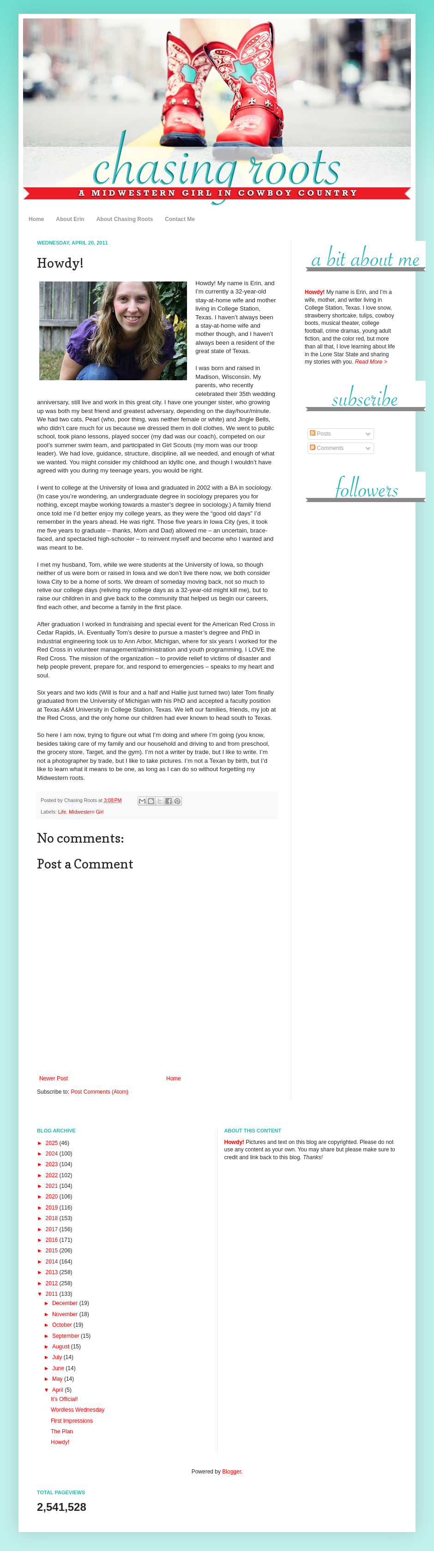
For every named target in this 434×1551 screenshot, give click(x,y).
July (58, 1357)
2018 (53, 1218)
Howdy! (60, 1442)
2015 (53, 1250)
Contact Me (180, 219)
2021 (53, 1186)
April (58, 1390)
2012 (53, 1283)
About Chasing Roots (124, 219)
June (59, 1368)
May (58, 1379)
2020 (53, 1196)
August (61, 1346)
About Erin (70, 219)
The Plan (62, 1431)
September (66, 1336)
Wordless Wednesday (77, 1410)
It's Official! (64, 1399)
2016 (53, 1240)
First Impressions (72, 1421)
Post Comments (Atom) (99, 1092)
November (65, 1314)
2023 (53, 1164)
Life (62, 811)
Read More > (371, 362)
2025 (53, 1143)
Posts (320, 434)
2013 (53, 1272)
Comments (327, 448)
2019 (53, 1207)
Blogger (231, 1471)
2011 (53, 1294)
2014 (53, 1261)
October (62, 1325)
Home (36, 219)
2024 (53, 1153)
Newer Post (53, 1078)
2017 (53, 1229)
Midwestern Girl (86, 811)
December (65, 1303)
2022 (53, 1175)
